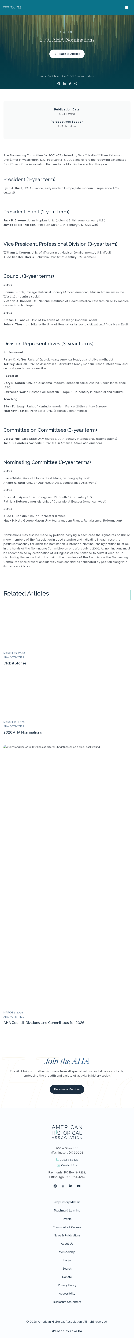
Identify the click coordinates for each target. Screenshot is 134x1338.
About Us (67, 1022)
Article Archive (57, 76)
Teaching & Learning (67, 989)
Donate (67, 1055)
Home (42, 76)
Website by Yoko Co (67, 1109)
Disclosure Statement (67, 1080)
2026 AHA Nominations (22, 732)
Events (67, 997)
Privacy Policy (67, 1063)
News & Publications (67, 1014)
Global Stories (15, 663)
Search (67, 1047)
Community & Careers (67, 1006)
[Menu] (126, 7)
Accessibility (67, 1072)
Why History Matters (67, 980)
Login (67, 1039)
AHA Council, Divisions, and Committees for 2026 (43, 801)
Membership (67, 1030)
